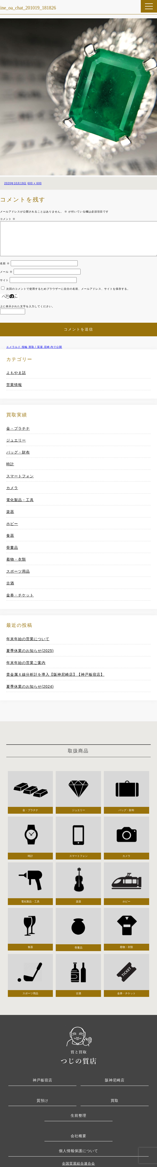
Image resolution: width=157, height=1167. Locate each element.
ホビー (12, 524)
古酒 (10, 583)
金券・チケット (20, 595)
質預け (42, 1100)
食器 (10, 535)
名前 (5, 263)
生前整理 (78, 1115)
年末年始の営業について (27, 639)
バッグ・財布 (18, 452)
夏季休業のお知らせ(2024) (30, 686)
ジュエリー (16, 440)
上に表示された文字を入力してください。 (27, 306)
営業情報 (14, 385)
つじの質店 (78, 1044)
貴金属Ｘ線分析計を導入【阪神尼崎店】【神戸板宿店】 (55, 674)
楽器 (10, 512)
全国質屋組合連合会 (78, 1163)
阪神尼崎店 (115, 1080)
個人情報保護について (78, 1151)
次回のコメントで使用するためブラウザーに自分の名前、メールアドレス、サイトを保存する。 (68, 288)
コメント (7, 218)
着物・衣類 (16, 559)
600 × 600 (34, 183)
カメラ (12, 488)
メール (6, 271)
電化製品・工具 (20, 500)
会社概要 (78, 1136)
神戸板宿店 (42, 1080)
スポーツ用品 (18, 571)
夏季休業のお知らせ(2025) (30, 651)
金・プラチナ (18, 428)
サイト (4, 280)
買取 (115, 1100)
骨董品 (12, 547)
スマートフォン (20, 476)
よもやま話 (16, 373)
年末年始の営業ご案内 (26, 663)
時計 (10, 464)
